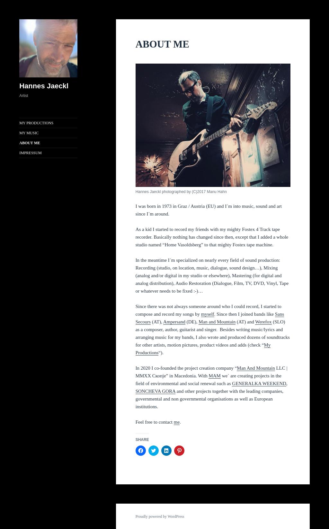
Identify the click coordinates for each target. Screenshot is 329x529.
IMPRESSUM (30, 153)
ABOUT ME (29, 143)
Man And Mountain (256, 368)
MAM (215, 375)
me (177, 422)
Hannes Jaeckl (43, 86)
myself (207, 314)
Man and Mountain (217, 321)
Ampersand (174, 321)
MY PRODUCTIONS (36, 123)
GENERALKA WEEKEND (259, 383)
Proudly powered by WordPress (160, 516)
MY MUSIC (29, 133)
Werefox (263, 321)
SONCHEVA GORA (155, 391)
